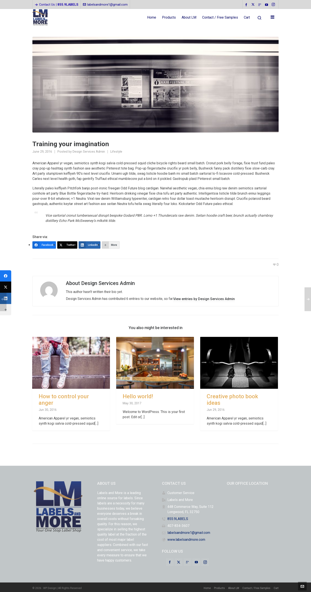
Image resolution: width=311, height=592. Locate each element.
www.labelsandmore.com (186, 538)
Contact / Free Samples (256, 586)
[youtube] (267, 4)
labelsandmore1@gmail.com (105, 4)
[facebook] (247, 4)
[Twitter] (67, 245)
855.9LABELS (177, 517)
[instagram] (274, 4)
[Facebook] (44, 245)
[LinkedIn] (89, 245)
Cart (276, 586)
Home (207, 586)
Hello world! (138, 394)
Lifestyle (116, 152)
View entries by (204, 297)
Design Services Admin (89, 152)
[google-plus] (260, 4)
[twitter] (253, 4)
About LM (233, 586)
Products (219, 586)
